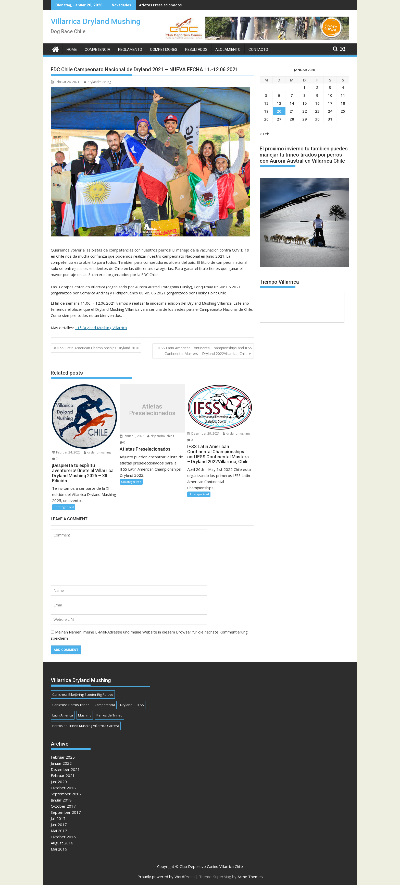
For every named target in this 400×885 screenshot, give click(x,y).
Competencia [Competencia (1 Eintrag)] (105, 704)
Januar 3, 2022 (132, 436)
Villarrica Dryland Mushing (96, 21)
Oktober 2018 (63, 787)
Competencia (97, 49)
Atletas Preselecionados (160, 5)
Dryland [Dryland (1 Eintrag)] (126, 704)
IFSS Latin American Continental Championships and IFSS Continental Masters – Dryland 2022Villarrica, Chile (205, 350)
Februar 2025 (63, 757)
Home (72, 49)
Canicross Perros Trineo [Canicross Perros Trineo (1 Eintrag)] (71, 704)
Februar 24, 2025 (66, 452)
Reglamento (130, 49)
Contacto (258, 49)
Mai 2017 (59, 830)
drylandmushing (97, 82)
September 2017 (66, 812)
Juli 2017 (58, 818)
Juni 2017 (59, 824)
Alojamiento (228, 49)
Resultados (196, 49)
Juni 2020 (59, 781)
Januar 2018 (61, 800)
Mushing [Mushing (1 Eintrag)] (84, 715)
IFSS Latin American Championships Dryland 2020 (98, 347)
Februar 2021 (63, 775)
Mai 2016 (59, 849)
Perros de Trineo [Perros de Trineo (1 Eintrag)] (109, 715)
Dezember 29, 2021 (203, 433)
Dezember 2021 (65, 769)
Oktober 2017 (63, 806)
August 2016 (62, 842)
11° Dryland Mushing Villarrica (101, 327)
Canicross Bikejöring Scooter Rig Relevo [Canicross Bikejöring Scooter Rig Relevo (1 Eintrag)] (82, 694)
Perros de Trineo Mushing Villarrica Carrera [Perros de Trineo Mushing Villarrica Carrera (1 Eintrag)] (85, 725)
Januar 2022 (61, 763)
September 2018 (66, 793)
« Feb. (265, 133)
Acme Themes (250, 876)
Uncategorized (64, 507)
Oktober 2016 (63, 836)
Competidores (163, 49)
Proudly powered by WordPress (166, 876)
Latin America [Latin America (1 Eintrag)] (62, 715)
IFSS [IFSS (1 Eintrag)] (141, 704)
